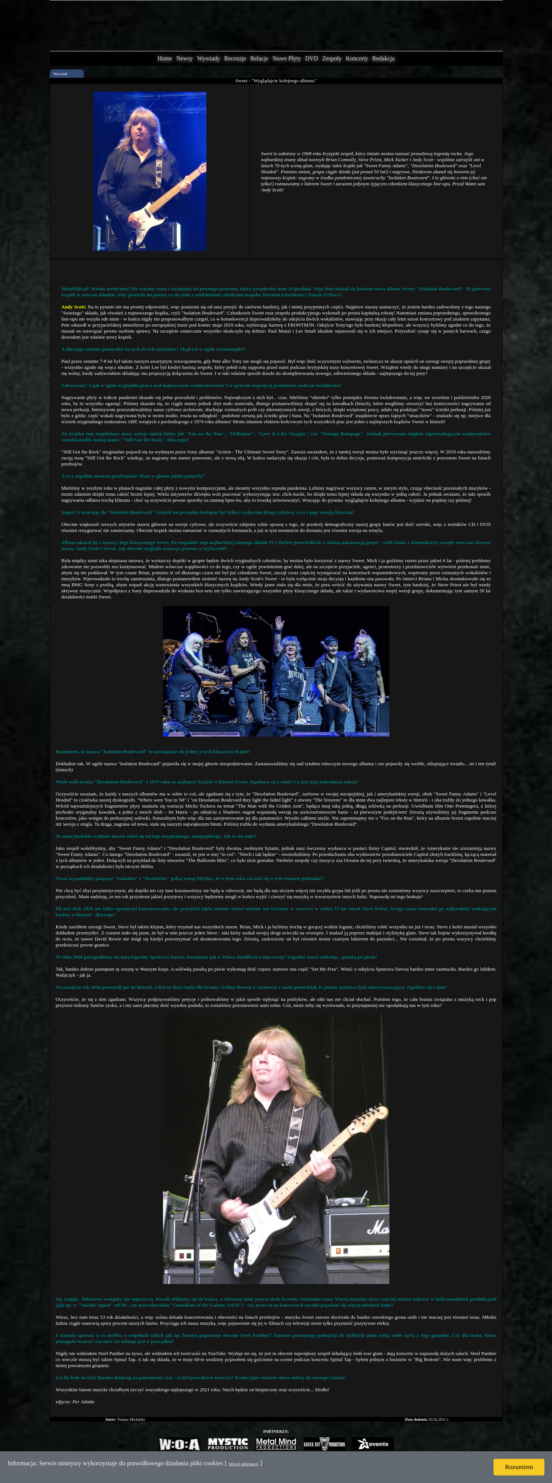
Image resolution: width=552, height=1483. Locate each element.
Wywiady (208, 58)
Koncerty (357, 58)
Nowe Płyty (286, 58)
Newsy (184, 58)
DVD (311, 58)
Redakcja (383, 58)
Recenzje (235, 58)
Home (164, 58)
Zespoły (332, 58)
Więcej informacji (243, 1463)
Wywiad (61, 73)
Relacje (259, 58)
